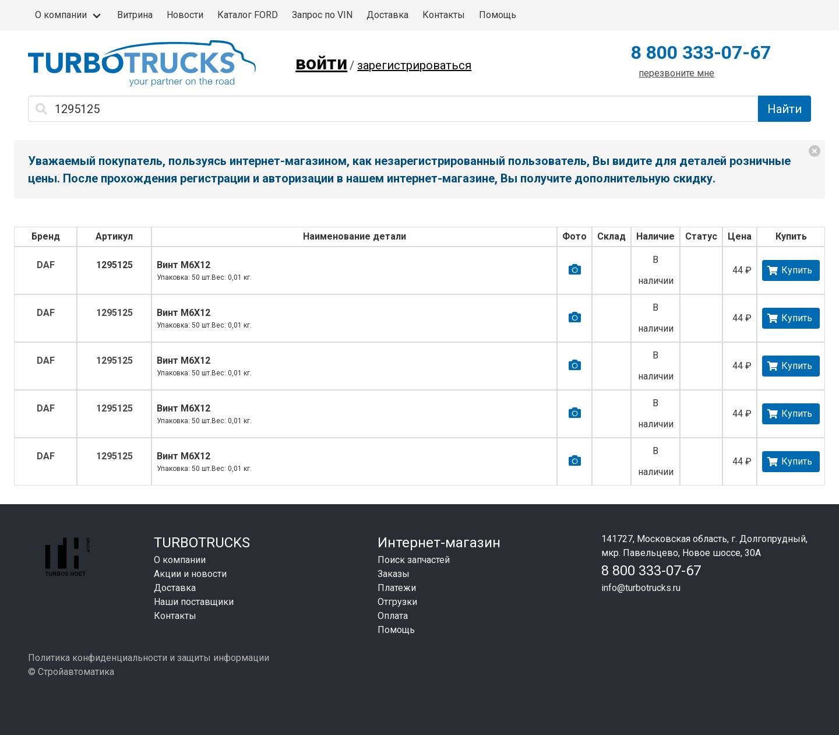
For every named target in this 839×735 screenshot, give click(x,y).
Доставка (387, 14)
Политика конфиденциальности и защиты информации (148, 657)
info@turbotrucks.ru (641, 587)
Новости (185, 14)
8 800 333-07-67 (701, 52)
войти (321, 63)
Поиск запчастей (414, 559)
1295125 (114, 264)
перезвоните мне (676, 73)
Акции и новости (190, 573)
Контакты (443, 14)
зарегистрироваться (414, 65)
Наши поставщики (194, 601)
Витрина (135, 14)
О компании (61, 14)
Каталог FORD (247, 14)
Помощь (497, 14)
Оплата (393, 615)
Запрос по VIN (322, 14)
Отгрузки (397, 601)
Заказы (394, 573)
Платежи (397, 587)
